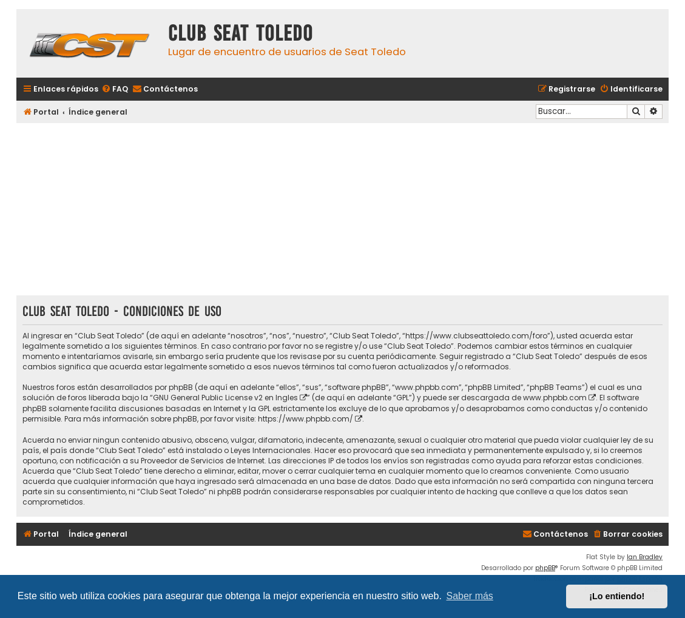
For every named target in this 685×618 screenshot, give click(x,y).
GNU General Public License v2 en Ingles (225, 397)
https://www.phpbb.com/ (305, 419)
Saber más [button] (470, 596)
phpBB (545, 568)
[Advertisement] (342, 210)
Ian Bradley (645, 557)
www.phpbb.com (555, 397)
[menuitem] (114, 89)
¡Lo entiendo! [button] (616, 596)
